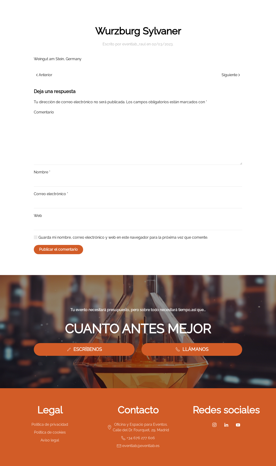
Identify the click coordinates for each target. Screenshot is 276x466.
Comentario (44, 112)
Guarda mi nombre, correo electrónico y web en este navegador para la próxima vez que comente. (121, 237)
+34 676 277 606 (138, 438)
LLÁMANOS (192, 349)
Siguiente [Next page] (231, 75)
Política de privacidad (49, 424)
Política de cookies (50, 432)
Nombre (42, 172)
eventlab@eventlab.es (138, 446)
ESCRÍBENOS (84, 349)
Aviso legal (50, 440)
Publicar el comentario (58, 249)
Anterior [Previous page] (44, 75)
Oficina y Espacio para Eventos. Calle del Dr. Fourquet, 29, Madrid (138, 427)
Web (38, 215)
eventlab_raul (134, 44)
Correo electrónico (51, 194)
